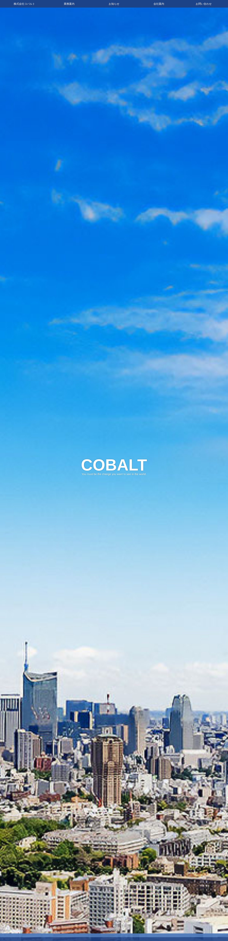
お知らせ (114, 3)
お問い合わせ (204, 3)
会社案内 (159, 3)
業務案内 (69, 3)
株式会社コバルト (24, 3)
